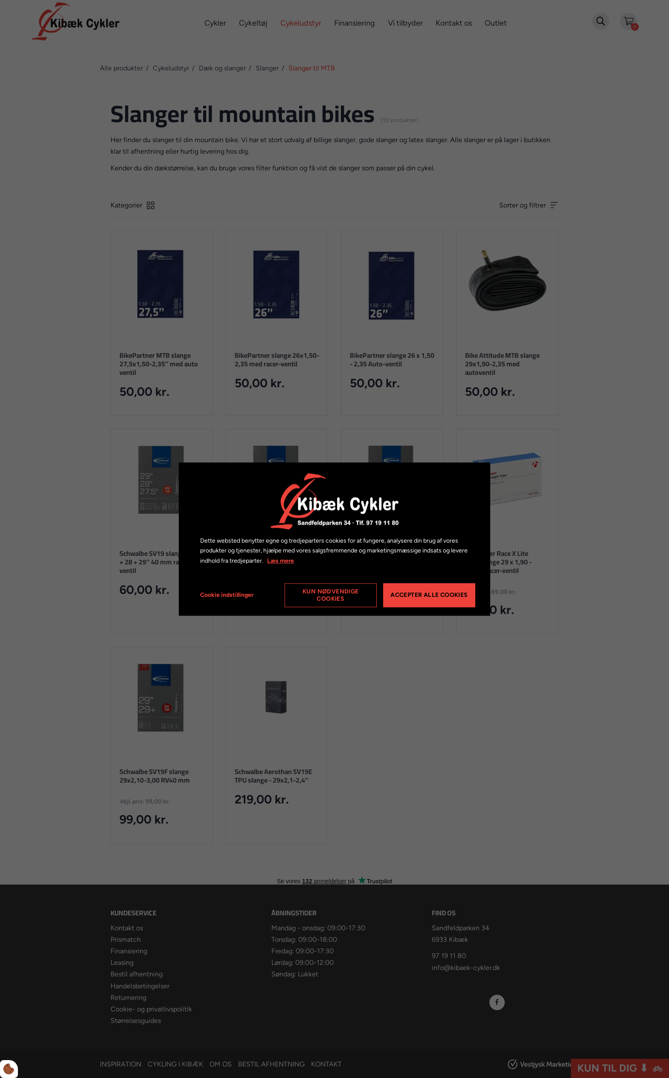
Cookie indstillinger (226, 595)
